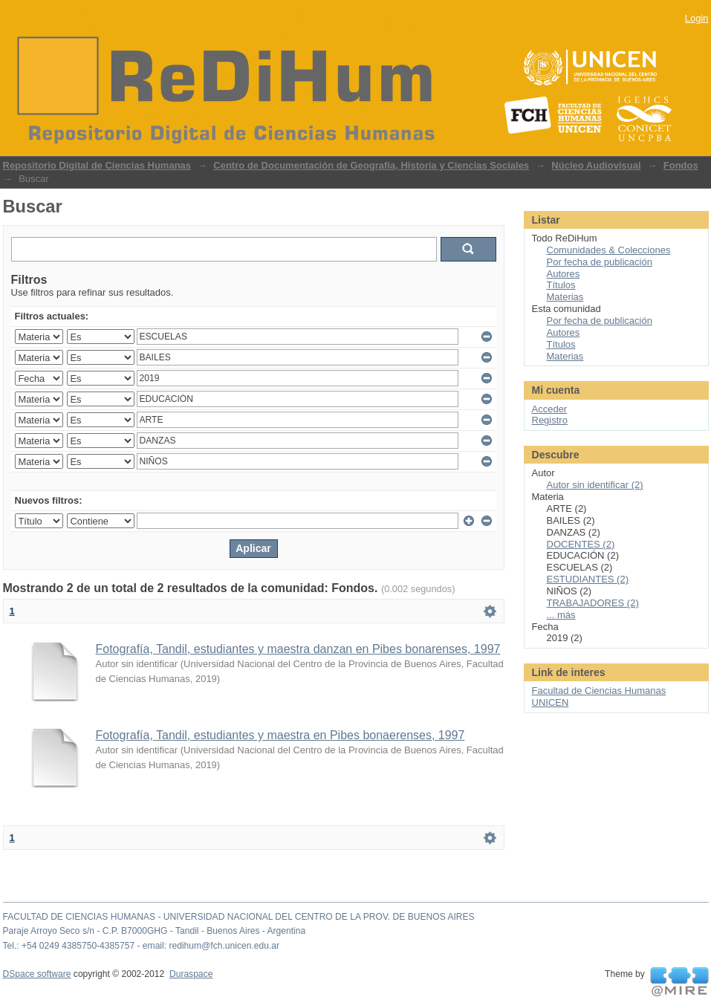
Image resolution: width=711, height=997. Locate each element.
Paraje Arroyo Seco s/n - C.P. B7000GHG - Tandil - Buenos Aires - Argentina (154, 931)
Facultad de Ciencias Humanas (599, 690)
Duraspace (190, 974)
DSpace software (37, 974)
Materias (565, 296)
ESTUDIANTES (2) (588, 579)
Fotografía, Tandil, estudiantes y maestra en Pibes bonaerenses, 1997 (280, 735)
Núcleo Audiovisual (595, 165)
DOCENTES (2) (581, 544)
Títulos (561, 284)
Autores (563, 273)
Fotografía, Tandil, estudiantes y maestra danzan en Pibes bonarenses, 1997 (298, 649)
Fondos (680, 165)
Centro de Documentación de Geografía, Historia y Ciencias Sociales (371, 165)
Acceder (550, 409)
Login (697, 18)
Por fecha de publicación (599, 261)
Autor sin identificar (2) (595, 484)
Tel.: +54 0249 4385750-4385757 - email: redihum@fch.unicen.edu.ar (141, 946)
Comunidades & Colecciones (609, 250)
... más (561, 614)
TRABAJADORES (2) (593, 602)
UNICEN (550, 702)
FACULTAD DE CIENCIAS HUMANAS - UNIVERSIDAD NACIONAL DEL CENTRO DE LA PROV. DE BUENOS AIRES (239, 917)
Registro (550, 420)
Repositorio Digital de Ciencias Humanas (97, 165)
